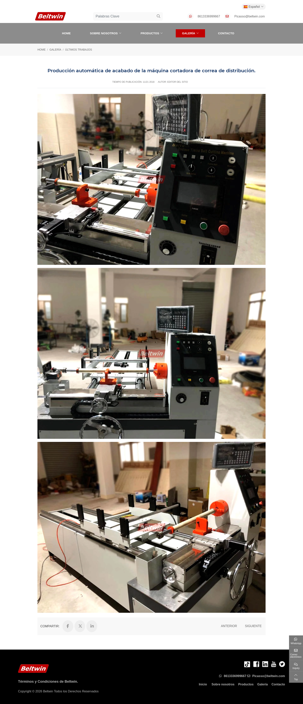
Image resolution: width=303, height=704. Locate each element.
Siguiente (253, 626)
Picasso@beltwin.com (249, 16)
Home (66, 33)
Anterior (229, 626)
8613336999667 (209, 16)
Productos (150, 33)
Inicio (203, 684)
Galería (188, 33)
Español (252, 6)
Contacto (226, 33)
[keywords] (123, 16)
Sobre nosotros (104, 33)
